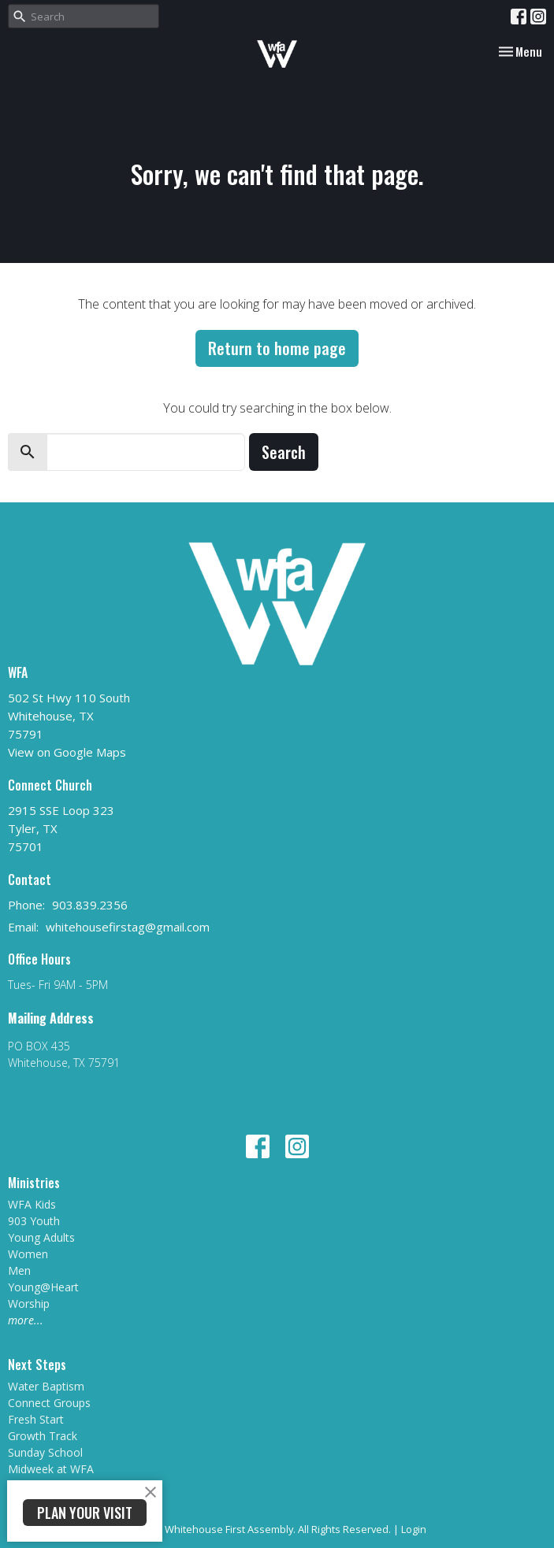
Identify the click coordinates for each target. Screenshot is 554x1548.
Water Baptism (46, 1386)
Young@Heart (43, 1287)
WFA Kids (32, 1204)
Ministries (34, 1182)
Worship (29, 1303)
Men (19, 1270)
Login (413, 1529)
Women (28, 1253)
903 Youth (34, 1220)
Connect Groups (49, 1402)
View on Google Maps (67, 752)
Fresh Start (36, 1419)
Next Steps (37, 1364)
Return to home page (277, 348)
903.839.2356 (90, 905)
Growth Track (42, 1435)
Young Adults (41, 1237)
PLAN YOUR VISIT (84, 1512)
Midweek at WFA (51, 1468)
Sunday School (45, 1452)
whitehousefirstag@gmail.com (128, 927)
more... (25, 1320)
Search (284, 452)
